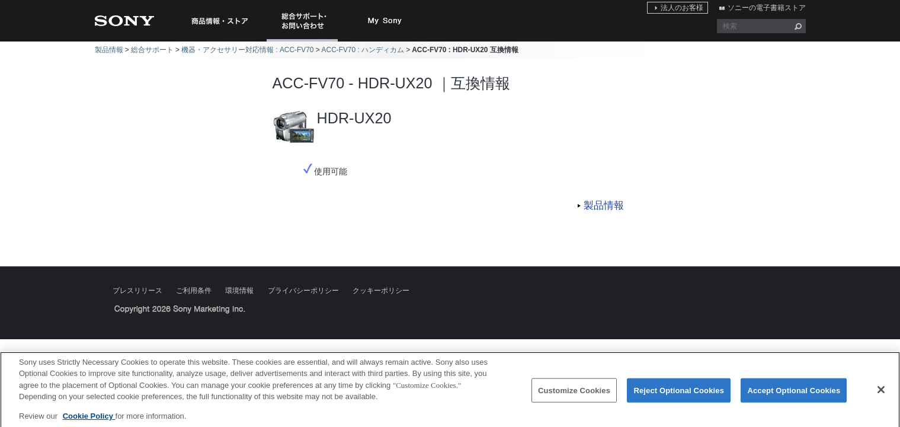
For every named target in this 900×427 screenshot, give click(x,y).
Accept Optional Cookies (793, 394)
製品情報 (109, 50)
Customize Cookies (574, 394)
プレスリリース (137, 290)
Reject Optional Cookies (678, 394)
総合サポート (152, 50)
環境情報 (239, 290)
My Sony (385, 21)
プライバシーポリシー (303, 290)
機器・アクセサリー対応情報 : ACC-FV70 (247, 50)
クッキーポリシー (381, 290)
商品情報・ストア (219, 21)
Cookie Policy (89, 420)
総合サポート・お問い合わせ (304, 41)
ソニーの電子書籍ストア (767, 8)
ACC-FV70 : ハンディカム (363, 50)
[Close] (881, 394)
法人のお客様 (682, 8)
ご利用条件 (194, 290)
